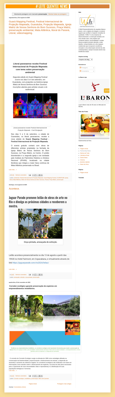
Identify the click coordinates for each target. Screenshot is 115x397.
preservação (60, 179)
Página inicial (33, 384)
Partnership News (85, 151)
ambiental (16, 177)
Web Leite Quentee (44, 378)
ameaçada (16, 277)
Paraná (47, 179)
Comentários (84, 71)
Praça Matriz (52, 179)
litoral (11, 179)
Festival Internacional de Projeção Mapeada (31, 177)
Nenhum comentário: (21, 175)
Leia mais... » (13, 169)
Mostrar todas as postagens (57, 14)
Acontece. (14, 188)
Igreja (66, 177)
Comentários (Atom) (20, 387)
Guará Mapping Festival (50, 177)
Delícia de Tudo (84, 153)
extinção (22, 277)
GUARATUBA (60, 177)
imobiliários (28, 378)
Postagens (84, 68)
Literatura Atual (84, 155)
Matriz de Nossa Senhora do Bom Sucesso (32, 179)
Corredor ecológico (19, 378)
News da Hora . (84, 164)
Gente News (83, 157)
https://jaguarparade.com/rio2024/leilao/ (30, 263)
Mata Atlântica (17, 179)
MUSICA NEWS (85, 162)
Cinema (82, 160)
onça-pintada (28, 277)
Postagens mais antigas (64, 384)
